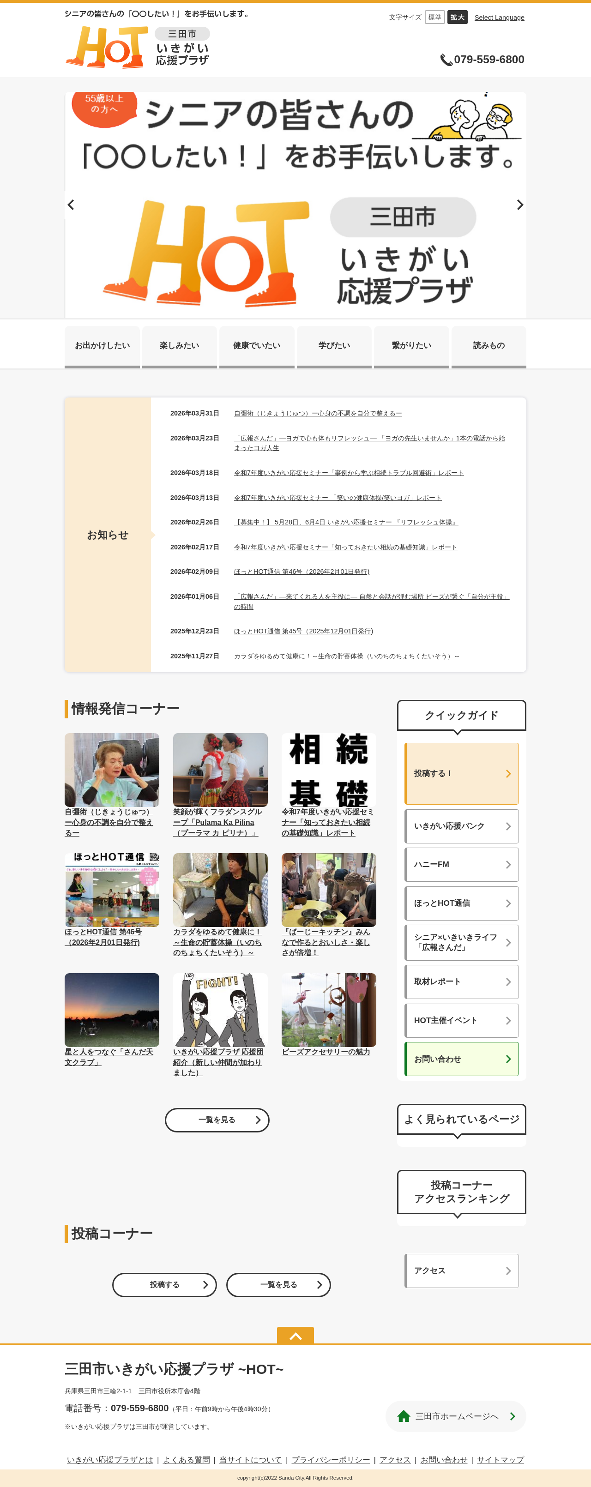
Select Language (500, 17)
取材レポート (437, 981)
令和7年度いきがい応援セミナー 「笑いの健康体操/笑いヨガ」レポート (338, 497)
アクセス (430, 1270)
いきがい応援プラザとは (110, 1459)
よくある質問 (186, 1459)
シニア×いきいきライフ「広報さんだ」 (455, 942)
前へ (71, 205)
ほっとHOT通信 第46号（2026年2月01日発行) (301, 571)
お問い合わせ (437, 1059)
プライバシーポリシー (331, 1459)
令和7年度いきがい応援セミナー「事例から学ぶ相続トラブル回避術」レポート (349, 472)
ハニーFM (431, 864)
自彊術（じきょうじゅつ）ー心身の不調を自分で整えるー (318, 413)
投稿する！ (433, 773)
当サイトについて (250, 1459)
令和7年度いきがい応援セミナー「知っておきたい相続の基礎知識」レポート (346, 547)
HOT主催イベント (446, 1020)
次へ (519, 205)
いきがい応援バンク (449, 826)
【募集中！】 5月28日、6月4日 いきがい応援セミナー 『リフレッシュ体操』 (346, 522)
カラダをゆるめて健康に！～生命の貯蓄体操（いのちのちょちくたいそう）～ (347, 656)
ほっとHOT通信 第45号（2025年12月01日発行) (303, 631)
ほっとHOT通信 (442, 903)
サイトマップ (500, 1459)
